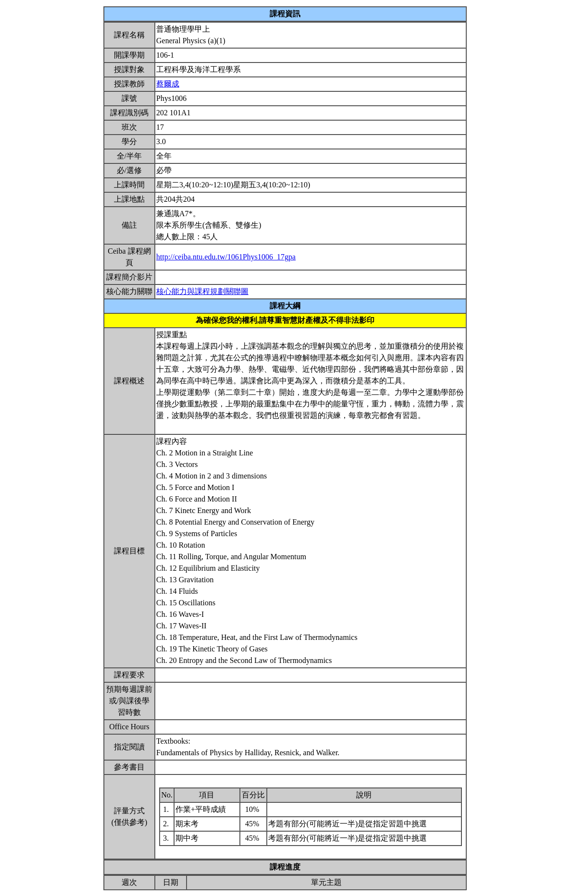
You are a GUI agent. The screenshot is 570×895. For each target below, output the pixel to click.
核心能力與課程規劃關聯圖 (202, 291)
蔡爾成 (167, 84)
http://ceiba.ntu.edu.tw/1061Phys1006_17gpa (226, 257)
